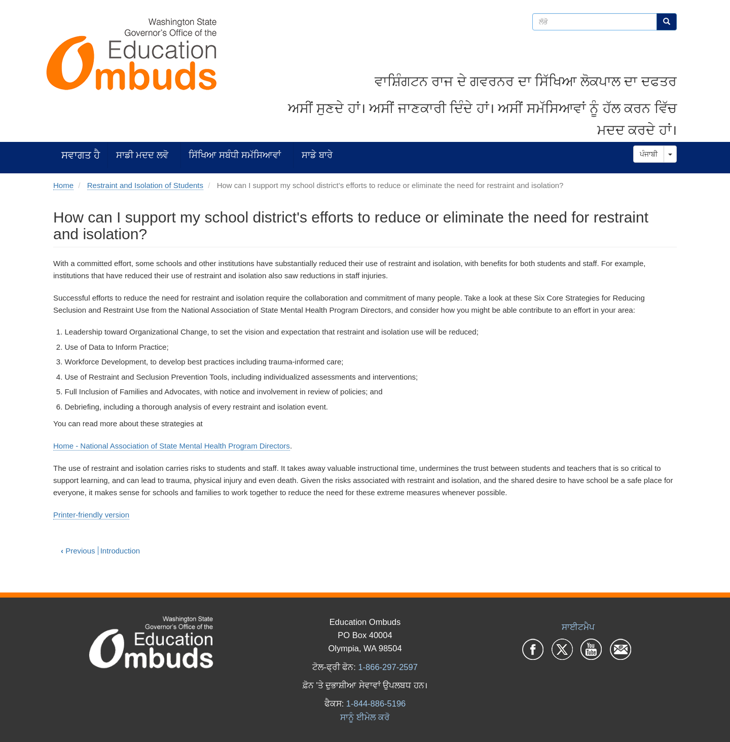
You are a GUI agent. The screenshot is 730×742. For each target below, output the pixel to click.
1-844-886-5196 (376, 703)
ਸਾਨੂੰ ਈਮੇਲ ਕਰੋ (364, 717)
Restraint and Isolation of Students (145, 185)
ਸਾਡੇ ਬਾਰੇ (317, 155)
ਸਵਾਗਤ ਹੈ (80, 155)
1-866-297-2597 (387, 667)
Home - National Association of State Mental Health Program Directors (171, 445)
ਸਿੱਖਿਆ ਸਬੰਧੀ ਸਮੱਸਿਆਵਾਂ (235, 155)
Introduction (120, 550)
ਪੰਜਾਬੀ (649, 154)
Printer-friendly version (91, 514)
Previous (78, 550)
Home (63, 185)
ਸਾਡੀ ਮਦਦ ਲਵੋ (142, 155)
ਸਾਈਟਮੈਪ (578, 627)
